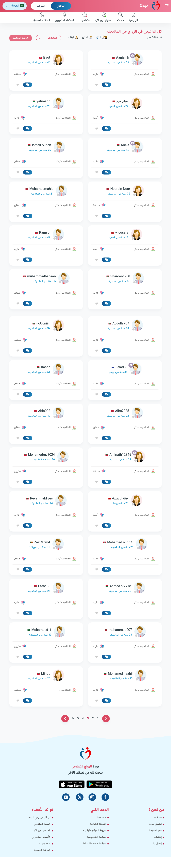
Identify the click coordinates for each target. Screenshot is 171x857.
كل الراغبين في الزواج (39, 818)
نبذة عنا (157, 818)
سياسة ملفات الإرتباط (94, 844)
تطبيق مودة (155, 824)
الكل (102, 37)
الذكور (87, 37)
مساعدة (101, 818)
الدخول (61, 6)
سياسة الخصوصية (96, 837)
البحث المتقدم (21, 38)
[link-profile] (124, 60)
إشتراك (41, 6)
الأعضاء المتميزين (64, 18)
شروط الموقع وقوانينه (94, 831)
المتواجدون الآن (103, 18)
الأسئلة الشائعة (98, 824)
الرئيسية (133, 18)
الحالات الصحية (41, 18)
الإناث (73, 37)
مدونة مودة (155, 831)
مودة (150, 5)
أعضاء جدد (84, 18)
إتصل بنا (157, 844)
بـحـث (120, 18)
